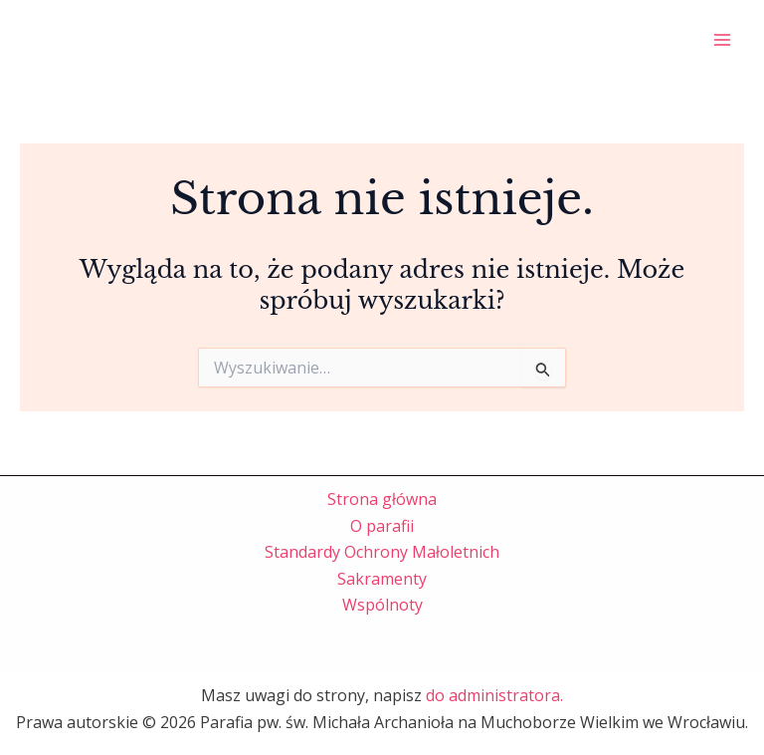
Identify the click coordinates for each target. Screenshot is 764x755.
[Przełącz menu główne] (722, 40)
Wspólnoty (382, 605)
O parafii (382, 526)
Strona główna (382, 499)
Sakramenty (382, 579)
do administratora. (494, 695)
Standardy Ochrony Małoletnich (382, 552)
